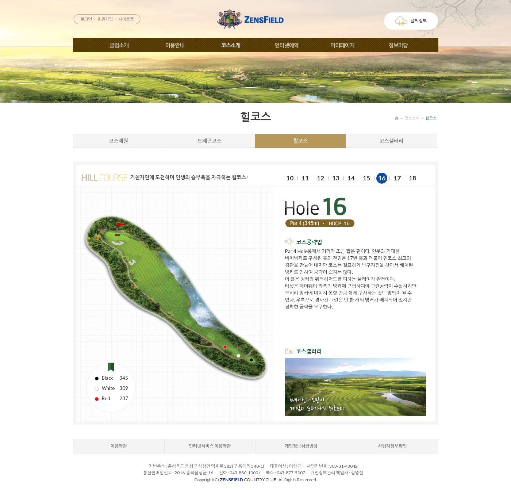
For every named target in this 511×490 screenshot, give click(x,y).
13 (335, 178)
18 (412, 178)
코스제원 (118, 141)
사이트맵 (125, 19)
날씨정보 (411, 21)
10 (289, 178)
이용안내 (174, 45)
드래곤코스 (209, 141)
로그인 (86, 19)
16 (381, 178)
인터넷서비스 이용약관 (210, 446)
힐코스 (431, 118)
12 (320, 178)
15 (366, 178)
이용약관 (118, 446)
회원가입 (104, 19)
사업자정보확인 (392, 446)
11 (305, 178)
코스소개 (230, 45)
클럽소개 (119, 45)
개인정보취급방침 (301, 446)
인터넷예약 (286, 45)
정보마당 (398, 45)
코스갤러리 (391, 141)
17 (397, 178)
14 (351, 178)
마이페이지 (342, 45)
